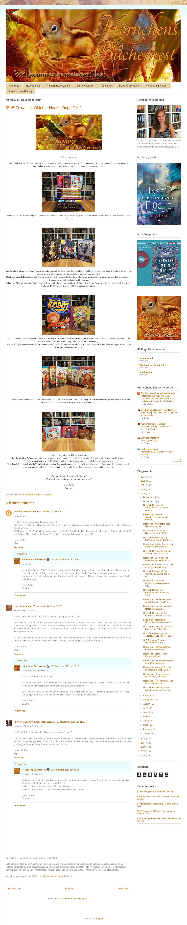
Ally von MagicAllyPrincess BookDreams (35, 722)
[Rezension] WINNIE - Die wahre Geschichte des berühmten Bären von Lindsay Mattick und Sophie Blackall (158, 398)
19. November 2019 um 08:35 (64, 770)
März (146, 725)
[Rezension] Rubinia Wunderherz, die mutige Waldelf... (155, 517)
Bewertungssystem (129, 85)
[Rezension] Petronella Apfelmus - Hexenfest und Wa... (156, 583)
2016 (143, 747)
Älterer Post (123, 888)
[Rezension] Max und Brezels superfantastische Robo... (157, 668)
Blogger (99, 918)
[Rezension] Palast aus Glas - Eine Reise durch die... (157, 648)
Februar (147, 729)
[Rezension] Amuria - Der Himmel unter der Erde (155, 532)
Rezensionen (33, 85)
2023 (143, 477)
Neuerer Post (14, 888)
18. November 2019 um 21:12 (71, 722)
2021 (143, 485)
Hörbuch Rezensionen (58, 85)
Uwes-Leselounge (23, 606)
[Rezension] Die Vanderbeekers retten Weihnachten (158, 661)
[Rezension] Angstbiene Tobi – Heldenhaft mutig (157, 525)
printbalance (146, 372)
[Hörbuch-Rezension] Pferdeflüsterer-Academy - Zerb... (156, 592)
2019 (143, 493)
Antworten (18, 547)
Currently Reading (149, 440)
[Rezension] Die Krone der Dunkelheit (155, 791)
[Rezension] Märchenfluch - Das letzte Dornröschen (158, 682)
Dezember (148, 497)
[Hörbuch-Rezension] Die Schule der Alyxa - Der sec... (157, 538)
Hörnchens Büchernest (34, 559)
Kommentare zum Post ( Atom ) (74, 898)
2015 (143, 751)
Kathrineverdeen (149, 449)
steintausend (146, 358)
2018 (143, 738)
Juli (145, 708)
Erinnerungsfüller (85, 85)
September (148, 699)
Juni (145, 712)
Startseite (14, 85)
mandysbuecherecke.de (153, 424)
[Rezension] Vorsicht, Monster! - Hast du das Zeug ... (158, 607)
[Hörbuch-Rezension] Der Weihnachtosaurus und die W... (157, 574)
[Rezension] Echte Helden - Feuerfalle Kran (156, 655)
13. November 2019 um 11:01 (51, 511)
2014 (143, 755)
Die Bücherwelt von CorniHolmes (158, 393)
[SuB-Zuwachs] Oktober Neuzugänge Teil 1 (154, 641)
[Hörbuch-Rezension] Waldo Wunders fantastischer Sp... (157, 688)
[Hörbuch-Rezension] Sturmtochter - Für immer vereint (156, 507)
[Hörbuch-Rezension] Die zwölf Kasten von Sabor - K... (157, 627)
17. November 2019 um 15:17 (47, 606)
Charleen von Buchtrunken (153, 365)
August (147, 704)
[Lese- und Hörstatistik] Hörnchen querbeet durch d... (158, 621)
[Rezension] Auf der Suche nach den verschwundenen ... (158, 545)
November (148, 501)
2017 (143, 743)
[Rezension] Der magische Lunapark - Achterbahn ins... (157, 559)
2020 (143, 489)
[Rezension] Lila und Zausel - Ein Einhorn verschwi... (156, 675)
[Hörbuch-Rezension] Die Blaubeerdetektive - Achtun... (158, 614)
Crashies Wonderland (25, 511)
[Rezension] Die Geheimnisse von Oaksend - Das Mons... (157, 600)
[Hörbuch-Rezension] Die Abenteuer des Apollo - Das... (158, 634)
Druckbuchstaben (150, 438)
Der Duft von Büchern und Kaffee (158, 410)
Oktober (147, 695)
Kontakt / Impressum (156, 85)
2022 (143, 481)
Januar (146, 733)
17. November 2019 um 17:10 (64, 666)
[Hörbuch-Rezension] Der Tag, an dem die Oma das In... (157, 552)
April (145, 720)
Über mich (106, 85)
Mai (145, 716)
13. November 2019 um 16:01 (64, 559)
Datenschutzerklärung (20, 91)
